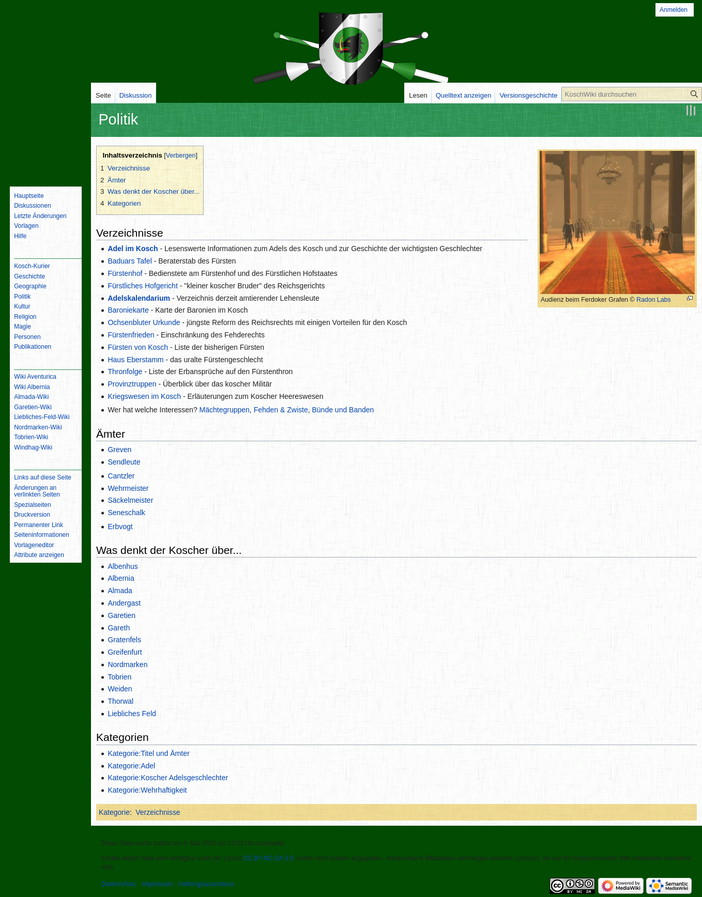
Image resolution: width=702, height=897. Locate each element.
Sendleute (124, 462)
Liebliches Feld (132, 713)
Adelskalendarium (139, 298)
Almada (120, 590)
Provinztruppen (132, 384)
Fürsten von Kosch (138, 347)
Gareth (119, 628)
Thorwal (120, 701)
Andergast (124, 603)
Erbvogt (120, 526)
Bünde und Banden (343, 410)
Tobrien (119, 677)
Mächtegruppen (225, 410)
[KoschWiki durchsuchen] (631, 94)
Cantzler (121, 476)
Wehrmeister (128, 488)
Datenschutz (118, 884)
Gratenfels (124, 640)
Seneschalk (126, 512)
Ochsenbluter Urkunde (144, 322)
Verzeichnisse (157, 812)
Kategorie (114, 812)
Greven (119, 449)
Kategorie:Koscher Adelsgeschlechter (168, 778)
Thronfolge (125, 371)
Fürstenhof (125, 273)
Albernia (121, 578)
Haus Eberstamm (135, 359)
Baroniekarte (128, 310)
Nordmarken (127, 664)
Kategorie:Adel (131, 766)
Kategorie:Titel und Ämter (148, 753)
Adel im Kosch (133, 248)
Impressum (157, 884)
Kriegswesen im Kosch (144, 396)
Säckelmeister (130, 500)
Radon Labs (653, 299)
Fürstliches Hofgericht (142, 286)
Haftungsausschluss (206, 884)
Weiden (120, 689)
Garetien (121, 615)
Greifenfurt (125, 652)
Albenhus (123, 566)
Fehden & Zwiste (281, 410)
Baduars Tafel (129, 261)
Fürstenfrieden (131, 335)
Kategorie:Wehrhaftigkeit (147, 790)
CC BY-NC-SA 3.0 (268, 858)
